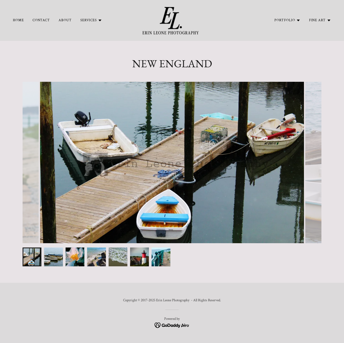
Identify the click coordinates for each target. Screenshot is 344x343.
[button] (91, 20)
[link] (172, 20)
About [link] (65, 20)
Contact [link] (41, 20)
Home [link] (18, 20)
